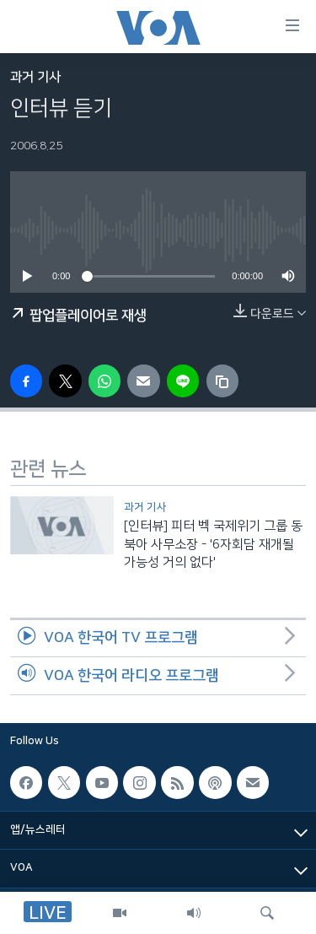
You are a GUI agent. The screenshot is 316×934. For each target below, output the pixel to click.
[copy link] (222, 380)
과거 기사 (35, 77)
